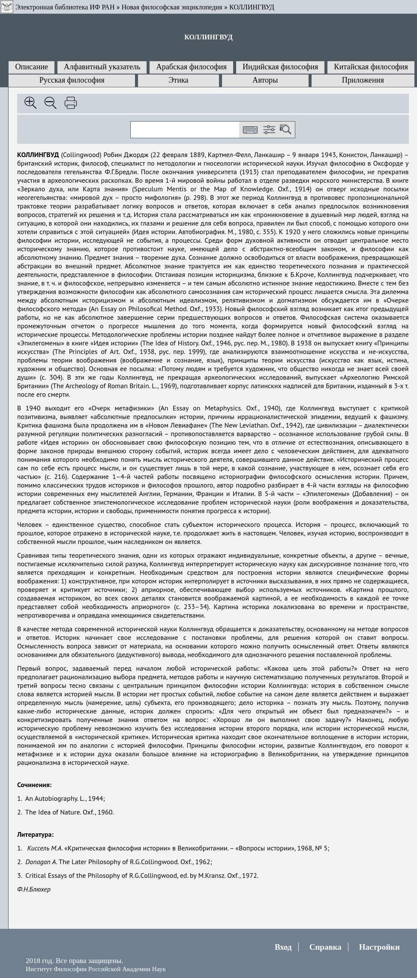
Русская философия (72, 80)
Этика (178, 80)
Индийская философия (280, 66)
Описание (31, 66)
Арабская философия (191, 66)
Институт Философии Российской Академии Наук (96, 968)
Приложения (363, 80)
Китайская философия (371, 66)
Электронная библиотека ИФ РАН (64, 7)
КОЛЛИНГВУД (251, 7)
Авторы (265, 80)
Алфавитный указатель (102, 66)
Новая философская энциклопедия (172, 7)
